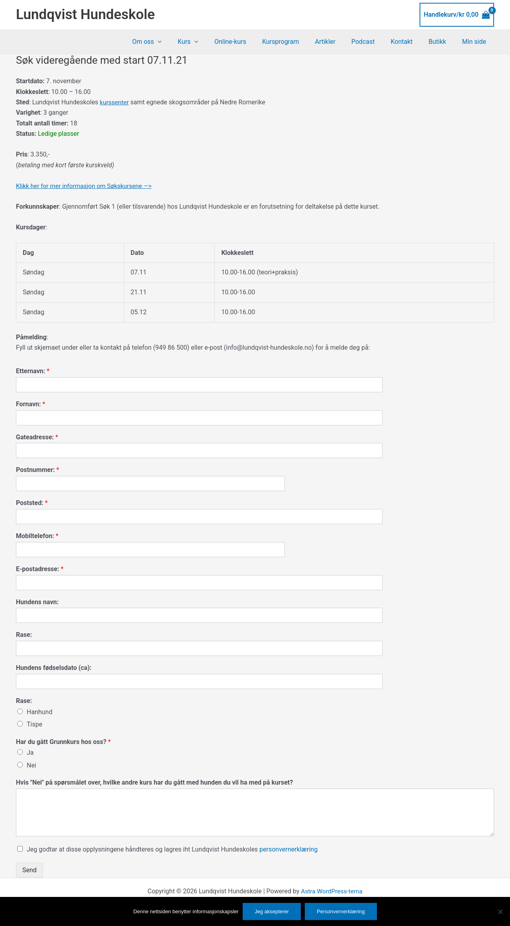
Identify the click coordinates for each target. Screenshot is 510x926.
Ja (30, 752)
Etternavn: (32, 371)
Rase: (24, 634)
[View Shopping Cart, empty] (457, 15)
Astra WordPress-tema (331, 891)
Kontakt (409, 41)
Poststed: (32, 503)
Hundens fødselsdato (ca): (54, 667)
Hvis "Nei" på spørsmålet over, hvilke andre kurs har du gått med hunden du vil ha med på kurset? (154, 782)
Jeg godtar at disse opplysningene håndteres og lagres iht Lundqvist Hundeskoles (172, 849)
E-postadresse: (39, 569)
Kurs (212, 42)
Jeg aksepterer (272, 911)
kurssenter (115, 102)
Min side (476, 41)
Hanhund (39, 712)
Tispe (34, 724)
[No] (500, 912)
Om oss (174, 42)
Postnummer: (37, 470)
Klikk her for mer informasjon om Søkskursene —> (86, 186)
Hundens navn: (37, 601)
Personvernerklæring (341, 911)
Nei (31, 765)
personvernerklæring (288, 849)
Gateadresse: (37, 436)
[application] (185, 42)
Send (29, 870)
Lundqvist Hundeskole (85, 14)
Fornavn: (30, 404)
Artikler (339, 41)
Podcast (374, 41)
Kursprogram (298, 41)
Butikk (442, 41)
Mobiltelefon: (37, 536)
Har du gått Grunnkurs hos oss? (63, 741)
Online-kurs (251, 41)
